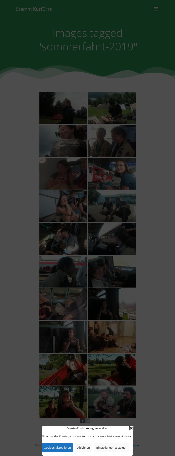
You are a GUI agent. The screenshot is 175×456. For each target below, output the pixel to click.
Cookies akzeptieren (57, 447)
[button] (131, 428)
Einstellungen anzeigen (111, 447)
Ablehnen (83, 447)
